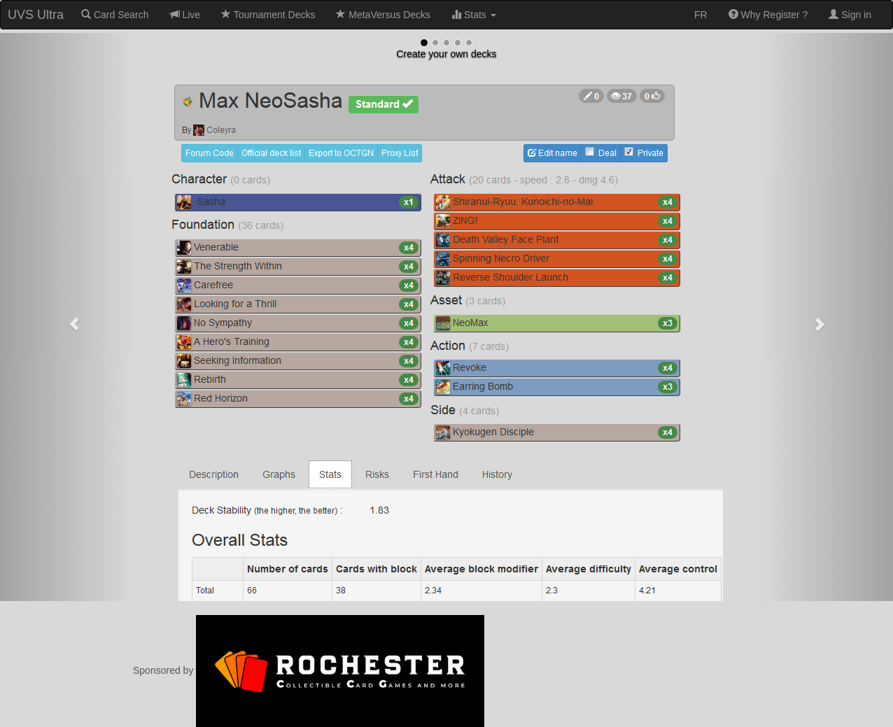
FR (701, 14)
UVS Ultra (36, 15)
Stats (473, 14)
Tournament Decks (268, 14)
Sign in (850, 14)
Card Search (114, 14)
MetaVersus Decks (383, 14)
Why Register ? (768, 14)
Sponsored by (308, 670)
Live (185, 14)
